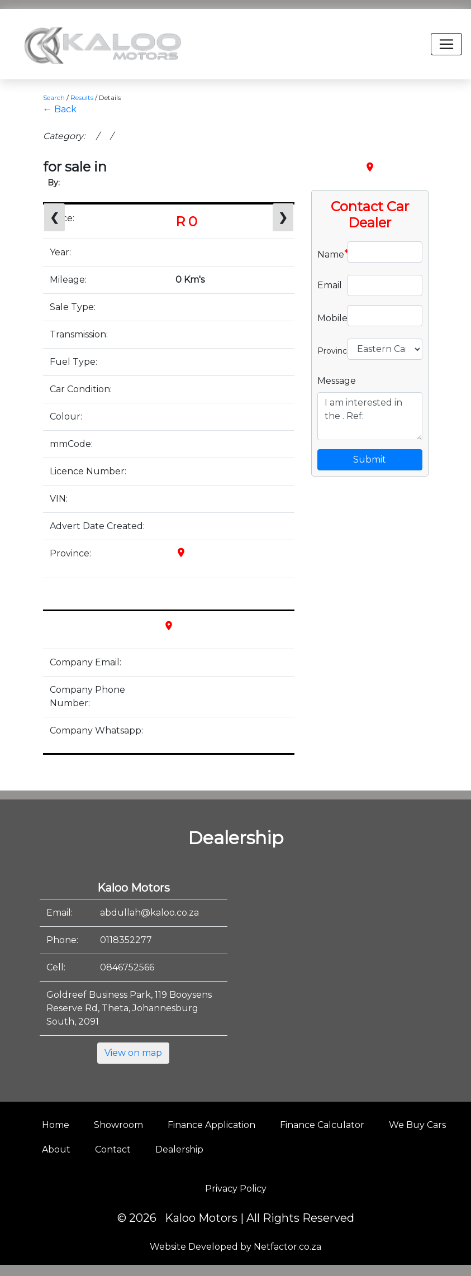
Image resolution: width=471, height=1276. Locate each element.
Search (54, 97)
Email (328, 285)
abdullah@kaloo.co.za (149, 912)
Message (336, 380)
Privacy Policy (236, 1188)
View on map (133, 1053)
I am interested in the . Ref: (369, 416)
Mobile (328, 317)
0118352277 (126, 940)
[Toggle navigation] (446, 44)
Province (328, 349)
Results (81, 97)
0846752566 (127, 967)
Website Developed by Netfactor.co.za (235, 1246)
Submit (369, 459)
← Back (60, 109)
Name (328, 253)
